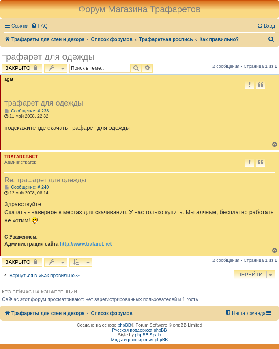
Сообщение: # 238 (26, 111)
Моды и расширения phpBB (139, 339)
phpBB (124, 325)
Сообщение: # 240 (26, 187)
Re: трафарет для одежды (45, 179)
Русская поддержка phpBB (139, 329)
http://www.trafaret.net (86, 244)
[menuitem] (39, 26)
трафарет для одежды (48, 57)
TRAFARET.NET (21, 156)
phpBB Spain (148, 334)
